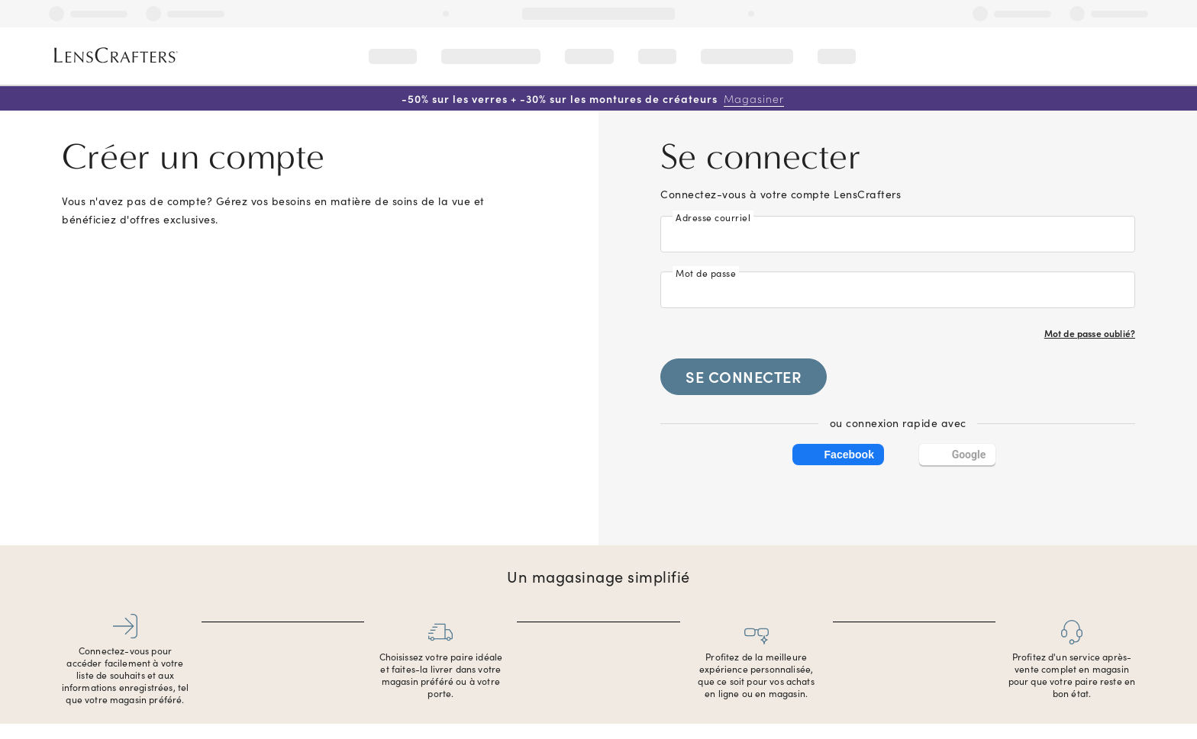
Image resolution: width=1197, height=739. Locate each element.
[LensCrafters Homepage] (116, 55)
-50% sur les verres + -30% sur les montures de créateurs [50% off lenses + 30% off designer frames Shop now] (593, 98)
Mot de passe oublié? (1089, 333)
